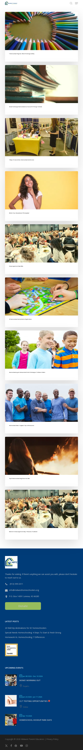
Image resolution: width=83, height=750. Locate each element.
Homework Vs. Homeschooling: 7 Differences (25, 637)
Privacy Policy (52, 739)
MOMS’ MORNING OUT (30, 680)
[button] (76, 3)
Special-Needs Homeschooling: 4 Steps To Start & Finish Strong (33, 632)
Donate (23, 606)
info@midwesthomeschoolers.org (24, 590)
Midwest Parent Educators (32, 739)
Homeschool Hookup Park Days (35, 720)
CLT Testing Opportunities (33, 701)
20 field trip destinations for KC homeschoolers (25, 628)
